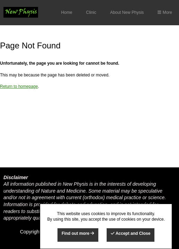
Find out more (78, 233)
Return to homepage (19, 86)
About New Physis (127, 12)
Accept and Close (131, 233)
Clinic (91, 12)
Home (66, 12)
